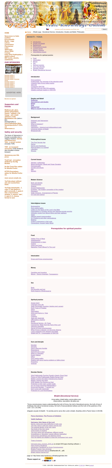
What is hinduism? (37, 124)
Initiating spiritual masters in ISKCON (43, 90)
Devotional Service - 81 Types (41, 323)
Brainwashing (35, 206)
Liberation (34, 149)
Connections (9, 44)
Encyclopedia (9, 39)
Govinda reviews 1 (9, 75)
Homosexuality (36, 166)
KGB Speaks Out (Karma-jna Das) (42, 382)
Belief (33, 103)
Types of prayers (36, 440)
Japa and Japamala (37, 318)
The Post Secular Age (38, 142)
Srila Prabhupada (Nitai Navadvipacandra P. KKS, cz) (14, 125)
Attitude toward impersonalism (41, 216)
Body (32, 287)
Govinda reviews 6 (9, 83)
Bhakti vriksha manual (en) (40, 452)
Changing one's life (37, 304)
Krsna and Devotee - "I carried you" (42, 387)
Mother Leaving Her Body (39, 380)
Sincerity (34, 346)
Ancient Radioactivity (38, 188)
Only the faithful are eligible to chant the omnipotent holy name (51, 437)
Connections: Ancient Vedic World (42, 223)
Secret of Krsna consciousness (41, 328)
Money (35, 61)
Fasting (33, 244)
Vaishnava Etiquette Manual (40, 450)
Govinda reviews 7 (9, 84)
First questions (36, 80)
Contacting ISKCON (37, 86)
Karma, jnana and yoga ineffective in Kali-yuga (46, 424)
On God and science (38, 194)
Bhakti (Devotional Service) (42, 70)
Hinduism (34, 125)
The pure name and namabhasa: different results (47, 432)
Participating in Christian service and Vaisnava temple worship (51, 211)
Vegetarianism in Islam (38, 242)
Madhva (33, 220)
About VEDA (9, 51)
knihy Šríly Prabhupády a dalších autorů (14, 55)
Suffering (34, 100)
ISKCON (34, 85)
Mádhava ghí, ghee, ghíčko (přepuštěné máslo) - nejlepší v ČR (12, 111)
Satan (33, 215)
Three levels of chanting (39, 430)
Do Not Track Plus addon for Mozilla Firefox (13, 167)
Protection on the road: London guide (43, 384)
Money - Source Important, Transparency (44, 274)
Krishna (33, 122)
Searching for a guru (38, 352)
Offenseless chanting (38, 320)
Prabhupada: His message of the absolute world (47, 81)
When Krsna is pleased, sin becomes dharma (46, 330)
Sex (34, 63)
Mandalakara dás (11, 118)
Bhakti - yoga (9, 41)
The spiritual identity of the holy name (43, 427)
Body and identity (37, 183)
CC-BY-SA (81, 465)
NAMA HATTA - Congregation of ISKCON (44, 333)
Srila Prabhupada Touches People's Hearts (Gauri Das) (49, 375)
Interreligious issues (39, 52)
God (32, 105)
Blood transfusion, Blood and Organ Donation (46, 164)
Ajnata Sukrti (35, 303)
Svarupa (34, 363)
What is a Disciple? (37, 353)
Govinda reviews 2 (9, 76)
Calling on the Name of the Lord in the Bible (45, 210)
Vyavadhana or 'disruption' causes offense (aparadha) (49, 434)
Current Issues (38, 48)
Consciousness (36, 184)
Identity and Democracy (13, 139)
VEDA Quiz (8, 49)
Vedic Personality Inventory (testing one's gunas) (47, 306)
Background (37, 45)
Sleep (33, 310)
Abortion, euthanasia (38, 162)
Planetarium (9, 46)
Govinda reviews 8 (9, 85)
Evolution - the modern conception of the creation (47, 189)
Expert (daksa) (36, 355)
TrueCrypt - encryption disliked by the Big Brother (13, 161)
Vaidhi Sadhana (36, 419)
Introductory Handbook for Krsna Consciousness (47, 447)
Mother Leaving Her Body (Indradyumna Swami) (47, 379)
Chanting (34, 316)
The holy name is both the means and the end (46, 425)
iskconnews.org (68, 29)
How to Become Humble (39, 348)
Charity (33, 315)
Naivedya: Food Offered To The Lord (43, 247)
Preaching (34, 362)
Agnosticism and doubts (39, 102)
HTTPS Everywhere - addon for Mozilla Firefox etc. (13, 173)
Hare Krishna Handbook (39, 445)
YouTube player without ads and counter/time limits (13, 182)
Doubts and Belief (39, 43)
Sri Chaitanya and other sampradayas (43, 218)
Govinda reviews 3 (9, 78)
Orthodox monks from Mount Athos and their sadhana (49, 213)
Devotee (34, 345)
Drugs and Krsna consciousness (41, 259)
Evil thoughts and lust (38, 289)
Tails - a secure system (13, 142)
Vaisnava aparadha (37, 326)
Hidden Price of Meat (38, 239)
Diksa (33, 357)
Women (33, 171)
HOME (7, 33)
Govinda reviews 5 (9, 81)
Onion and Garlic (36, 245)
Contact (7, 53)
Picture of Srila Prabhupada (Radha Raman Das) (47, 377)
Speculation (35, 311)
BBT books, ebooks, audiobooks (12, 58)
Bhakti (33, 321)
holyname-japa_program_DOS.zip (42, 444)
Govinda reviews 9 (9, 87)
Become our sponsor (10, 98)
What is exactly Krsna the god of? (43, 108)
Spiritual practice (38, 65)
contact (91, 465)
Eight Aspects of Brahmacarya (41, 291)
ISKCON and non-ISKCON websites (43, 88)
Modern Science (38, 50)
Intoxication (37, 60)
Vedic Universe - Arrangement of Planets (44, 193)
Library (7, 43)
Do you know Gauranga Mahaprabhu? (43, 385)
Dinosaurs (34, 191)
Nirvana (33, 151)
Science (33, 186)
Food (34, 58)
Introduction (37, 42)
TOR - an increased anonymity (11, 147)
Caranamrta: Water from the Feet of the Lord (46, 325)
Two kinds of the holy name (40, 429)
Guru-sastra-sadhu (37, 208)
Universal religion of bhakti (40, 129)
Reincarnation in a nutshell (40, 147)
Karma (33, 144)
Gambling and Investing (39, 272)
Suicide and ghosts (37, 168)
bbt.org (76, 29)
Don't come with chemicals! (40, 389)
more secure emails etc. (13, 178)
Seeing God (35, 107)
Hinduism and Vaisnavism (39, 120)
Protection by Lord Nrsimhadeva (41, 390)
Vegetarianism (35, 240)
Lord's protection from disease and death (44, 331)
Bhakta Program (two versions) (41, 449)
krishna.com (58, 29)
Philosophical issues (40, 47)
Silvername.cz (10, 128)
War (32, 169)
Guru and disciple (39, 67)
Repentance (35, 350)
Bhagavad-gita (36, 131)
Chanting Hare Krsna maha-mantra (42, 83)
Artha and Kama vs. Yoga (39, 313)
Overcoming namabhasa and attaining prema (46, 436)
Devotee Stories (38, 68)
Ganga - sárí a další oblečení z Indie (11, 116)
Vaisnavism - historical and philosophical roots (46, 127)
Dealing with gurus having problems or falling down (48, 360)
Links (7, 48)
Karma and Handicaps (38, 146)
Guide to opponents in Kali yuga (41, 221)
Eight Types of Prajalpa (38, 308)
